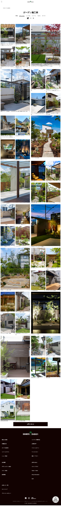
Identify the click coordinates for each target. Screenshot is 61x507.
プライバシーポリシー (6, 493)
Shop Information (35, 475)
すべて (43, 15)
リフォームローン (35, 448)
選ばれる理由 (4, 440)
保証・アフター (35, 456)
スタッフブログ (35, 466)
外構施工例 (4, 444)
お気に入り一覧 (5, 485)
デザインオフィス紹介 (6, 466)
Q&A (33, 479)
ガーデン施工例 (5, 448)
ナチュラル (21, 15)
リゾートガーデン (5, 452)
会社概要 (4, 462)
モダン (39, 15)
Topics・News (35, 471)
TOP (4, 8)
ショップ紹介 (4, 456)
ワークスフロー (35, 452)
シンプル (28, 15)
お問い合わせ (30, 424)
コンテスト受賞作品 (36, 440)
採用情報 (4, 475)
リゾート (34, 15)
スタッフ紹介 (4, 471)
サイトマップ (4, 489)
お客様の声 (34, 444)
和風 (17, 15)
